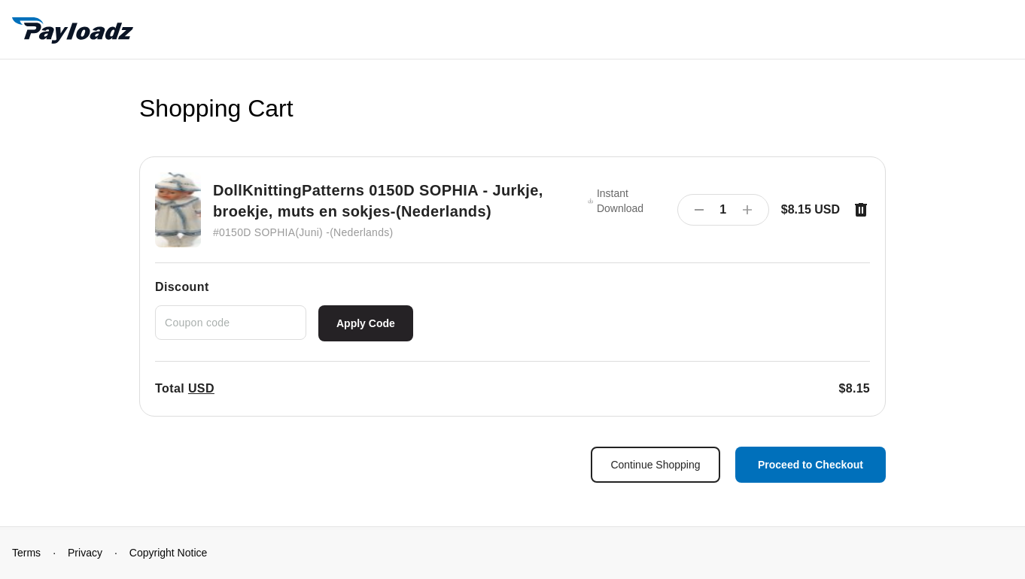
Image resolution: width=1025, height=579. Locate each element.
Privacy (85, 553)
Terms (26, 553)
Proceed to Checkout (810, 465)
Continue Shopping (655, 465)
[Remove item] (861, 210)
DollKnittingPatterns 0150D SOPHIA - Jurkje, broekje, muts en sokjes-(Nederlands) (378, 201)
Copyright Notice (168, 553)
